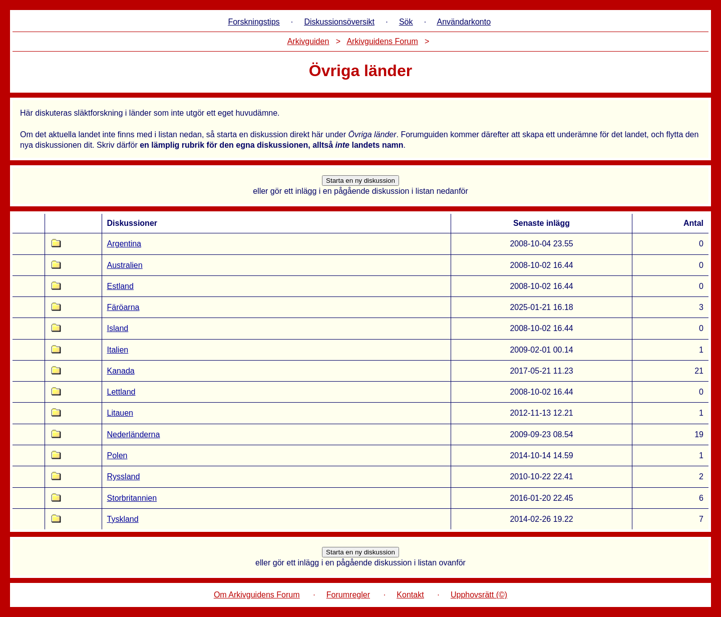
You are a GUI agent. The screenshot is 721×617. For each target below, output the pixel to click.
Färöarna (123, 307)
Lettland (121, 392)
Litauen (120, 413)
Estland (120, 286)
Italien (118, 350)
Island (118, 328)
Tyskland (123, 519)
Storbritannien (132, 498)
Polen (117, 455)
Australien (125, 265)
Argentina (124, 243)
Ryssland (123, 476)
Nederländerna (133, 434)
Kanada (121, 371)
